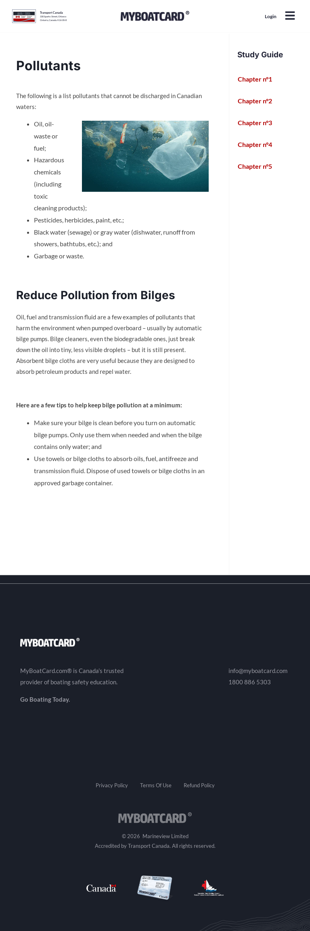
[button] (290, 16)
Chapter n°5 (259, 166)
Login (270, 16)
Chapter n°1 (259, 79)
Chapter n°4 (259, 144)
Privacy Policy (112, 785)
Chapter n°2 (259, 100)
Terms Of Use (156, 785)
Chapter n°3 (259, 122)
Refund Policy (199, 785)
